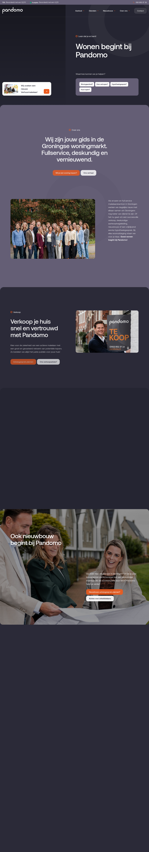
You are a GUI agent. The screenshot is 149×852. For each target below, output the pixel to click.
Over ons (123, 11)
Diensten (92, 11)
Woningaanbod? (87, 84)
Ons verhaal (88, 173)
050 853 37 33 (140, 2)
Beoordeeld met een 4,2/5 (44, 2)
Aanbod (78, 11)
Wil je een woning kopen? (66, 173)
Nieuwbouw (108, 11)
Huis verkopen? (102, 84)
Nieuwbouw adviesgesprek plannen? (104, 816)
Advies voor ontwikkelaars (100, 822)
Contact (140, 11)
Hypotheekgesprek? (119, 84)
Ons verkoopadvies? (48, 362)
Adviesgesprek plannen (23, 362)
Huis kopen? (85, 90)
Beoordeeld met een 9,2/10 (14, 2)
